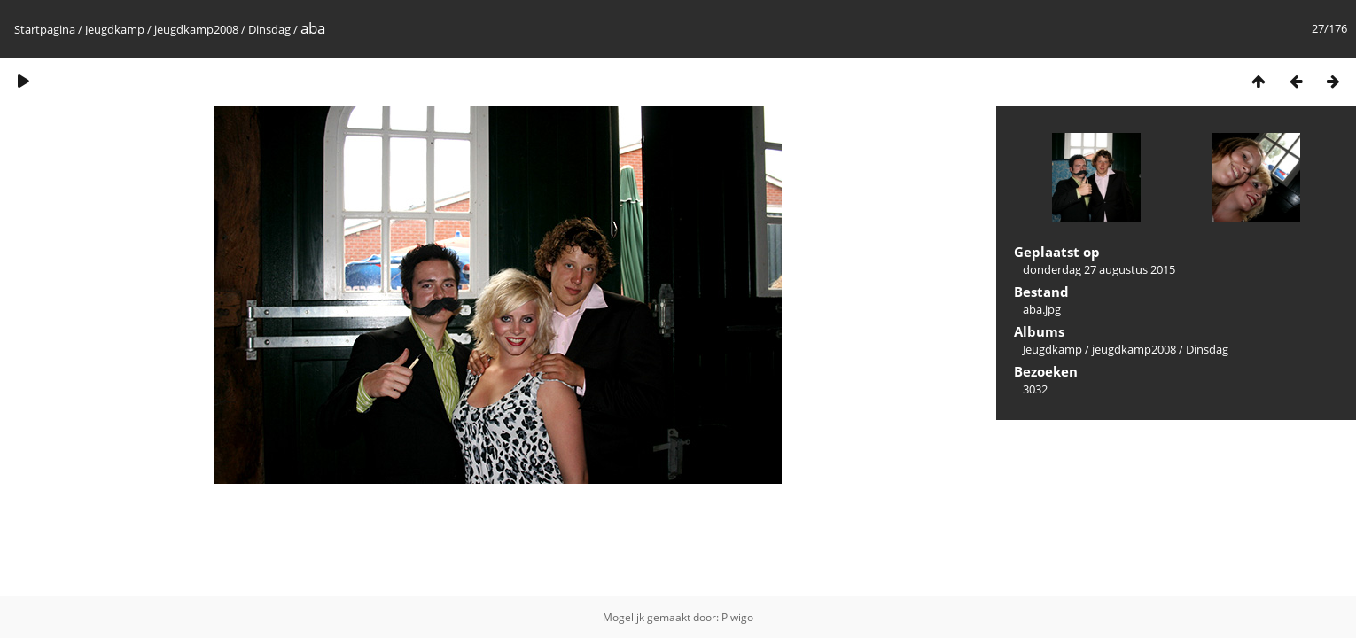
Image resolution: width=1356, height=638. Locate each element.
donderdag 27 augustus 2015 (1099, 269)
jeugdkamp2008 (196, 29)
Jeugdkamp (114, 29)
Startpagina (44, 29)
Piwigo (737, 617)
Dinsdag (269, 29)
